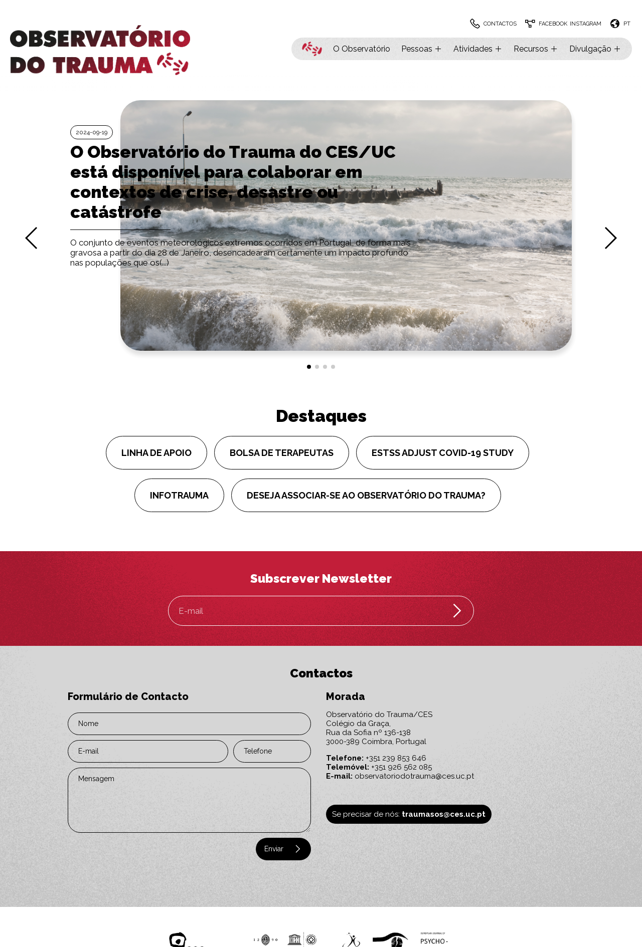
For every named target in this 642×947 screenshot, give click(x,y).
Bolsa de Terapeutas (282, 452)
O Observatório (361, 49)
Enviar (283, 849)
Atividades (478, 49)
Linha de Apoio (156, 452)
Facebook (553, 24)
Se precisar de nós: (409, 814)
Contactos (500, 24)
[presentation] (129, 853)
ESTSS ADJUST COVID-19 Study (443, 452)
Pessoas (421, 49)
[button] (309, 367)
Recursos (536, 49)
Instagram (585, 24)
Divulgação (595, 49)
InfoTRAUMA (179, 495)
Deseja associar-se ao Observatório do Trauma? (366, 495)
